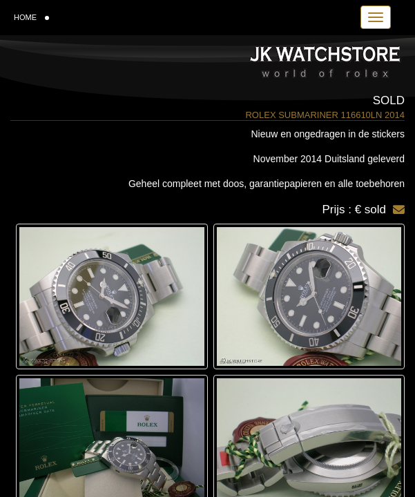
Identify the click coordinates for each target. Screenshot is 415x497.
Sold (389, 100)
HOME (31, 17)
